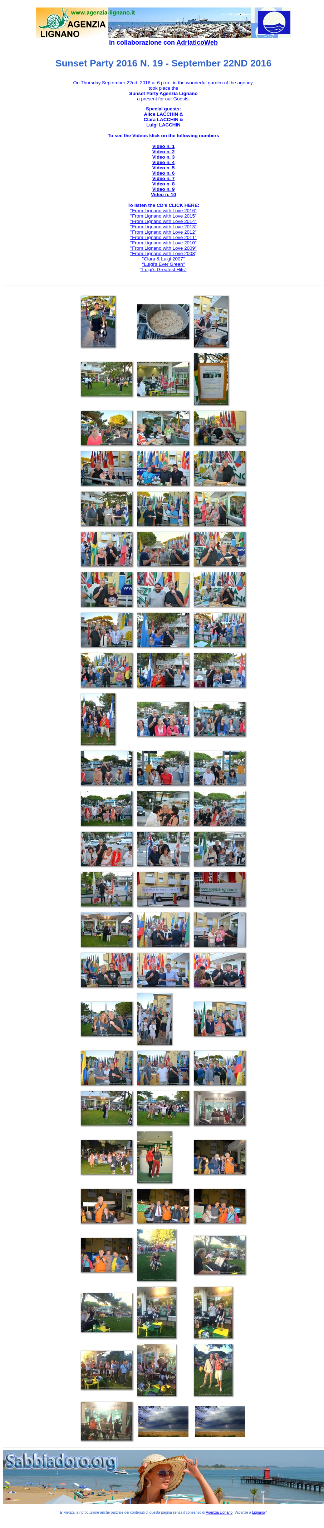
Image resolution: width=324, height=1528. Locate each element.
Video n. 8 (163, 183)
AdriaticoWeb (197, 42)
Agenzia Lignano (219, 1512)
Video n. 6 (163, 173)
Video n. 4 (163, 162)
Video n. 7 (163, 178)
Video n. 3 (163, 157)
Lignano (258, 1512)
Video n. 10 (163, 194)
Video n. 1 (163, 146)
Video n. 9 (163, 189)
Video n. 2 (163, 151)
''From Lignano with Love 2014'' (163, 221)
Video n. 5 (163, 167)
